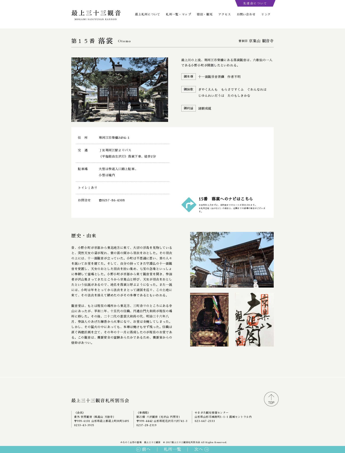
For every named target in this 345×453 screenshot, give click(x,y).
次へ (198, 449)
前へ (146, 449)
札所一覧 (172, 449)
